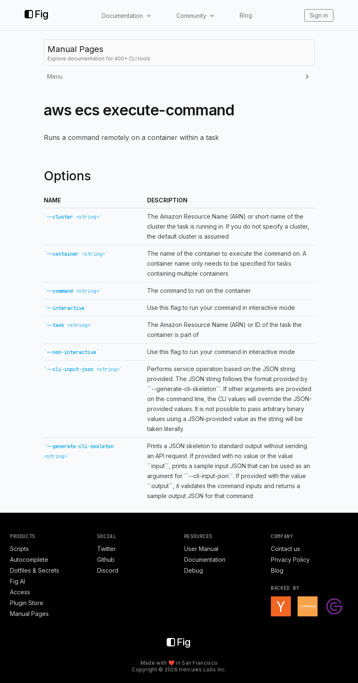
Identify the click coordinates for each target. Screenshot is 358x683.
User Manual (201, 548)
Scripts (19, 548)
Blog (246, 15)
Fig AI (17, 581)
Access (20, 592)
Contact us (285, 548)
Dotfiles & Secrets (34, 570)
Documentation (204, 559)
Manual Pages (29, 613)
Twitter (106, 548)
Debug (193, 570)
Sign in (319, 15)
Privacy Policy (290, 559)
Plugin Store (26, 602)
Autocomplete (29, 559)
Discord (107, 570)
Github (106, 559)
